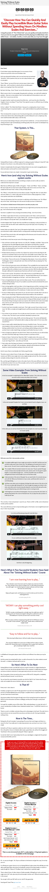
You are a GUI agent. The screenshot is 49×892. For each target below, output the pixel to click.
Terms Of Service (29, 886)
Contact (18, 886)
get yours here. (17, 882)
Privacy (23, 886)
